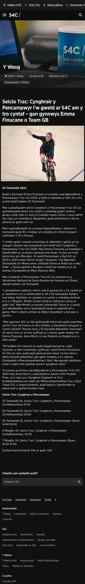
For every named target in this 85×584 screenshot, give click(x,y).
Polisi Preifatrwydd (48, 560)
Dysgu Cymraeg (46, 539)
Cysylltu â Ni (9, 581)
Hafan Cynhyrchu (39, 513)
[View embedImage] (42, 153)
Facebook (35, 499)
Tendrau (56, 513)
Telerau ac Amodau (22, 566)
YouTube (7, 499)
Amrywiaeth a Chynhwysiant (18, 539)
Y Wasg (6, 513)
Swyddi (41, 534)
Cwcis (5, 566)
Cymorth (7, 519)
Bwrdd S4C (26, 534)
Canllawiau (20, 513)
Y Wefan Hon (9, 560)
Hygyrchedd (27, 560)
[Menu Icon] (4, 15)
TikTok (47, 499)
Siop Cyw (7, 545)
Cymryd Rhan (47, 545)
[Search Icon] (80, 15)
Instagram (21, 499)
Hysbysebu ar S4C (26, 545)
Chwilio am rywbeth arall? (20, 473)
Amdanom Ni (9, 534)
